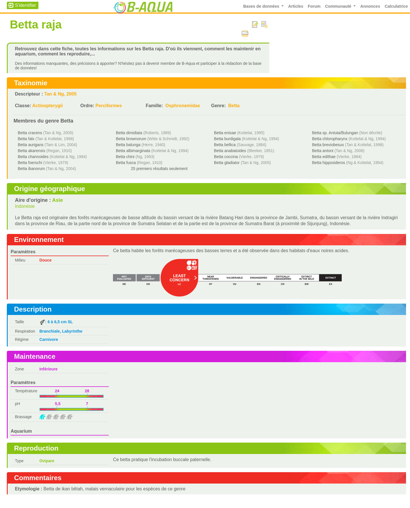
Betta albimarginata (133, 150)
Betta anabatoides (230, 150)
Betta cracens (30, 132)
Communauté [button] (339, 6)
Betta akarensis (31, 150)
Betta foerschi (30, 162)
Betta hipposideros (328, 162)
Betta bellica (225, 144)
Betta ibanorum (31, 168)
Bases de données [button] (262, 6)
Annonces (370, 6)
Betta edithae (324, 156)
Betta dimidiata (129, 132)
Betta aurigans (30, 144)
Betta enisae (225, 132)
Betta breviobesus (328, 144)
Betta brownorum (131, 138)
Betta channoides (33, 156)
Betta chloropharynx (330, 138)
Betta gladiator (227, 162)
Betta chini (125, 156)
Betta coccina (226, 156)
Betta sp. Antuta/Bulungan (335, 132)
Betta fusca (126, 162)
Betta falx (26, 138)
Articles (295, 6)
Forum (314, 6)
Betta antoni (322, 150)
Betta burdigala (227, 138)
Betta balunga (128, 144)
